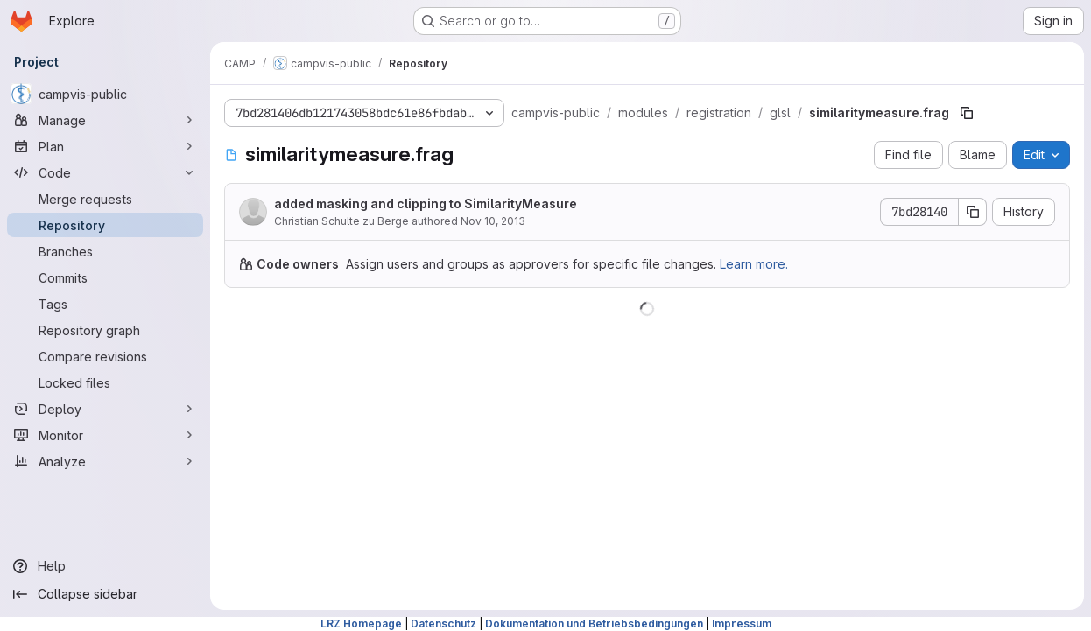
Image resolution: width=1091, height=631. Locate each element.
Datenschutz (443, 623)
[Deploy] (105, 408)
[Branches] (105, 251)
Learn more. (754, 263)
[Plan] (105, 146)
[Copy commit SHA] (973, 212)
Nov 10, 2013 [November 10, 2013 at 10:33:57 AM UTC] (493, 221)
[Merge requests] (105, 198)
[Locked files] (105, 382)
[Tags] (105, 303)
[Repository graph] (105, 330)
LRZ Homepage (361, 623)
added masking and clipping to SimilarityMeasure (425, 203)
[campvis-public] (105, 93)
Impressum (741, 623)
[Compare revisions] (105, 356)
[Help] (105, 566)
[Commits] (105, 277)
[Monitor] (105, 435)
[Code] (105, 172)
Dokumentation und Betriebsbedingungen (594, 623)
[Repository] (105, 225)
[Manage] (105, 120)
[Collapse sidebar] (105, 594)
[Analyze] (105, 461)
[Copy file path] (967, 113)
